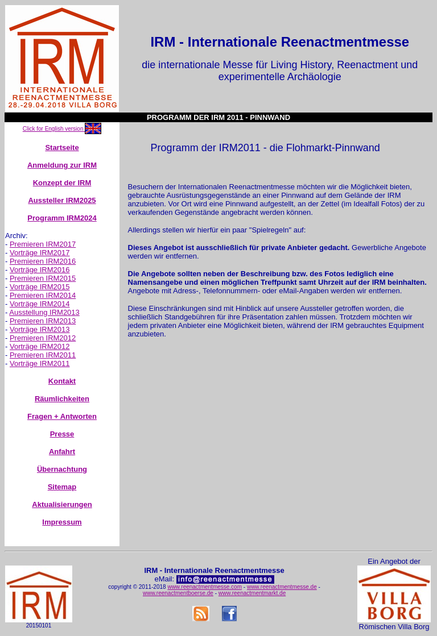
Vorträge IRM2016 (40, 269)
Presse (62, 434)
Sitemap (62, 487)
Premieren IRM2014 (43, 295)
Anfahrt (62, 451)
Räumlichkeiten (62, 398)
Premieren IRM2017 (43, 244)
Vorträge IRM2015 (40, 286)
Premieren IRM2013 (43, 321)
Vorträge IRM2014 (40, 304)
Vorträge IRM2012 (40, 346)
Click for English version (54, 129)
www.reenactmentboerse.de (178, 593)
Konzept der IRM (62, 182)
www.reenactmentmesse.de (282, 587)
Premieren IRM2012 (43, 338)
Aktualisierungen (62, 504)
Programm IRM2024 (61, 218)
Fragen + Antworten (62, 416)
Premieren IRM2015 (43, 278)
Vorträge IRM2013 (40, 329)
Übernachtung (62, 469)
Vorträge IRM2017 (40, 252)
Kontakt (62, 381)
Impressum (61, 522)
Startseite (62, 147)
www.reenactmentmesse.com (204, 587)
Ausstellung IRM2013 (44, 312)
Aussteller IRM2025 (62, 200)
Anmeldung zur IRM (62, 165)
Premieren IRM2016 (43, 261)
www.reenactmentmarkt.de (252, 593)
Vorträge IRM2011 (40, 363)
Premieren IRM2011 (43, 355)
